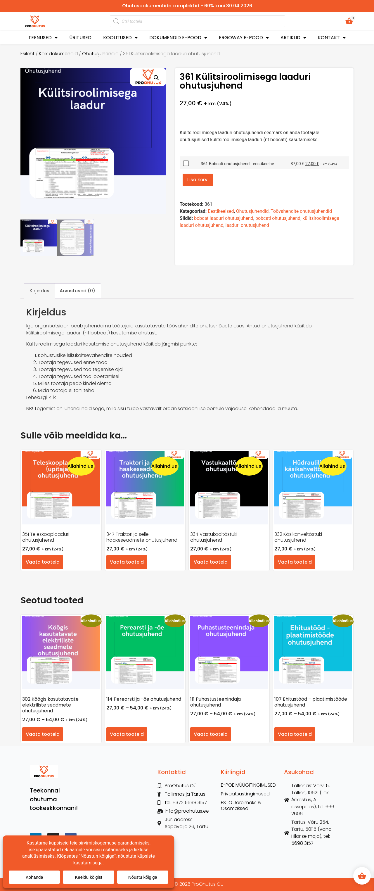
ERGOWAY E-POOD (244, 37)
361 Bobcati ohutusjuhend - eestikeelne (237, 164)
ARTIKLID (293, 37)
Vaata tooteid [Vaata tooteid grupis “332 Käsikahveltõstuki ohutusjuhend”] (295, 562)
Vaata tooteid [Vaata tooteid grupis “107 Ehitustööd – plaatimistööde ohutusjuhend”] (295, 734)
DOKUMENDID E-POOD (178, 37)
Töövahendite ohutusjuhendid (301, 211)
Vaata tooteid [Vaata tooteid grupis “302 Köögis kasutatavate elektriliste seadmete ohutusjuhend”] (43, 734)
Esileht (27, 53)
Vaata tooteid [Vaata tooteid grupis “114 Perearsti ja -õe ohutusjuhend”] (127, 734)
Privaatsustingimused (245, 794)
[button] (156, 77)
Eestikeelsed (221, 211)
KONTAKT (332, 37)
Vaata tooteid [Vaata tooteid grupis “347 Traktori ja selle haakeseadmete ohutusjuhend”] (127, 562)
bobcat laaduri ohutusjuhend (223, 218)
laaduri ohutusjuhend (247, 225)
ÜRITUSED (80, 37)
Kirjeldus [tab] (39, 290)
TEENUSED (43, 37)
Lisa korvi (198, 180)
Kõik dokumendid (58, 53)
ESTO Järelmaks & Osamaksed (241, 805)
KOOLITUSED (120, 37)
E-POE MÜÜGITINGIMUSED (248, 785)
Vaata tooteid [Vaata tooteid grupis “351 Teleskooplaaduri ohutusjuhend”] (43, 562)
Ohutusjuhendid (100, 53)
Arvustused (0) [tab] (77, 290)
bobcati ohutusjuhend (277, 218)
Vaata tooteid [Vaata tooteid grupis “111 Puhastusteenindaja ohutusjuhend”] (211, 734)
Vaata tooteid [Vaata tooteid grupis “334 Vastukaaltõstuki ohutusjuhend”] (211, 562)
